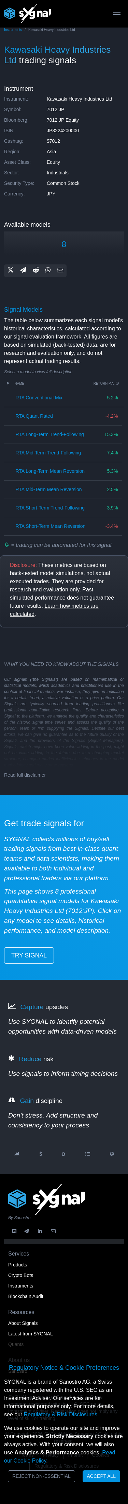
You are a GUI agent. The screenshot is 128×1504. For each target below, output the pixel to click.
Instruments (13, 30)
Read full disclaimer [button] (25, 775)
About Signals (23, 1323)
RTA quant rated (34, 416)
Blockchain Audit (25, 1296)
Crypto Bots (20, 1275)
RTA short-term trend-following (50, 508)
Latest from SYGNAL (30, 1333)
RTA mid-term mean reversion (48, 489)
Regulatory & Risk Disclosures (60, 1414)
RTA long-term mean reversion (50, 471)
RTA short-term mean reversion (50, 526)
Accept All (101, 1476)
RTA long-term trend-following (49, 434)
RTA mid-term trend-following (48, 452)
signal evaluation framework (47, 337)
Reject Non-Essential (41, 1476)
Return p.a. (106, 383)
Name (19, 383)
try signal (29, 955)
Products (17, 1264)
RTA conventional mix (38, 397)
